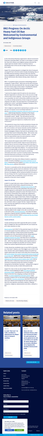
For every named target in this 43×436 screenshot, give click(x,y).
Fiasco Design (37, 434)
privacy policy (22, 414)
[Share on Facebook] (16, 50)
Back (5, 50)
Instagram (30, 430)
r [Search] (35, 2)
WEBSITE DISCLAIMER (7, 388)
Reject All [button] (9, 430)
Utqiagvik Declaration (19, 211)
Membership (6, 380)
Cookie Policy (6, 385)
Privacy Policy (6, 383)
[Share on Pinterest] (23, 50)
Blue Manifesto (6, 378)
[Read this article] (11, 321)
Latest (4, 25)
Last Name (5, 404)
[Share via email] (25, 50)
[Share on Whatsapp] (21, 50)
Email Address (6, 409)
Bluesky (38, 430)
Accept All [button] (19, 430)
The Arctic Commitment (18, 279)
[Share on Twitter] (14, 50)
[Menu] (39, 3)
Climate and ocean (7, 45)
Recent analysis (8, 229)
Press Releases (9, 25)
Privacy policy (13, 434)
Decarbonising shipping (17, 45)
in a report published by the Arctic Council (19, 275)
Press (4, 376)
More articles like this (31, 362)
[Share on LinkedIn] (18, 50)
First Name (5, 399)
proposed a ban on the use (27, 186)
